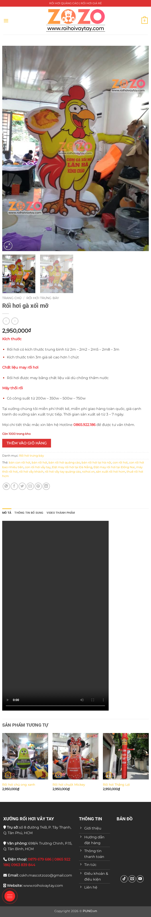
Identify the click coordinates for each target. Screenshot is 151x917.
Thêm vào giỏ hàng (27, 443)
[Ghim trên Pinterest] (38, 486)
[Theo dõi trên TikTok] (124, 879)
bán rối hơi (39, 462)
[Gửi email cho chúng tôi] (132, 879)
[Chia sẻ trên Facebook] (14, 486)
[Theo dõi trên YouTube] (140, 879)
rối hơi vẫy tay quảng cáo (63, 471)
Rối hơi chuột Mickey (69, 785)
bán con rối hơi (19, 462)
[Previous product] (14, 321)
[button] (6, 20)
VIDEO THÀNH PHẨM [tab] (61, 512)
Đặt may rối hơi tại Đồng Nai (114, 467)
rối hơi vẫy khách (31, 471)
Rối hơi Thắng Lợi (116, 785)
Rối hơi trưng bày (42, 298)
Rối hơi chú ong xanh (18, 785)
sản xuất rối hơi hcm (110, 471)
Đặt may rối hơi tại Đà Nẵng (72, 467)
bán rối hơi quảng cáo (64, 462)
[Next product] (6, 321)
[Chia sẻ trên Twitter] (22, 486)
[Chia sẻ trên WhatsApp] (6, 486)
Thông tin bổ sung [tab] (28, 512)
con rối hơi (120, 462)
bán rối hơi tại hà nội (96, 462)
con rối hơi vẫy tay (38, 467)
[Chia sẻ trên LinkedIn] (46, 486)
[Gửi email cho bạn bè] (30, 486)
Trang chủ (12, 298)
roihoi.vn (88, 471)
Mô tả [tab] (6, 512)
